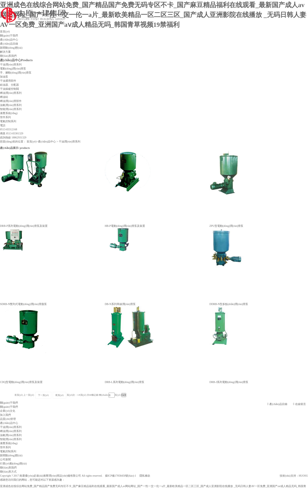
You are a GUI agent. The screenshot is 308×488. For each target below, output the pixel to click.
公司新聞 (5, 459)
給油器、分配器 (9, 84)
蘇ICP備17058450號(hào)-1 (120, 475)
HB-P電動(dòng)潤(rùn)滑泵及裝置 (125, 226)
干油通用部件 (8, 80)
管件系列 (5, 117)
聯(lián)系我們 (8, 55)
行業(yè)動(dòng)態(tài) (13, 463)
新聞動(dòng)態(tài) (11, 47)
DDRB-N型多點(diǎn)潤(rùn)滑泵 (228, 304)
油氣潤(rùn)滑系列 (11, 105)
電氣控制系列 (8, 121)
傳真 (11, 133)
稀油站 (4, 97)
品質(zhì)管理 (8, 419)
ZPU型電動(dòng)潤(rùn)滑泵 (226, 226)
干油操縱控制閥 (9, 88)
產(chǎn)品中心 (9, 39)
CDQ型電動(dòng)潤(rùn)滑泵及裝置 (21, 382)
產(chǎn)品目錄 (9, 43)
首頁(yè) (5, 31)
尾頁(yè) (59, 395)
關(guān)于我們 (9, 35)
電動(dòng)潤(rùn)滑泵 (13, 68)
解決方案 (5, 51)
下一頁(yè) (43, 395)
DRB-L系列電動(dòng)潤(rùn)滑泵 (124, 382)
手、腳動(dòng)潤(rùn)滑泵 (15, 72)
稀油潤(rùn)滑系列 (11, 93)
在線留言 (299, 404)
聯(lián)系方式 (8, 471)
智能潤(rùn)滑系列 (11, 109)
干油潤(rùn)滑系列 (11, 64)
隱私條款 (144, 475)
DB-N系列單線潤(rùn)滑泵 (120, 304)
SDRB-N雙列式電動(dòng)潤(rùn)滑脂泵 (23, 304)
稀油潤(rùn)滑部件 (11, 101)
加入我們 (5, 414)
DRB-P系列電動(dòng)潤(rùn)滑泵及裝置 (24, 226)
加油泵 (4, 76)
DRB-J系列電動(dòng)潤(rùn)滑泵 (228, 382)
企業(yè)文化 (7, 410)
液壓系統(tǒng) (9, 113)
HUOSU (303, 475)
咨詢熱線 (13, 137)
